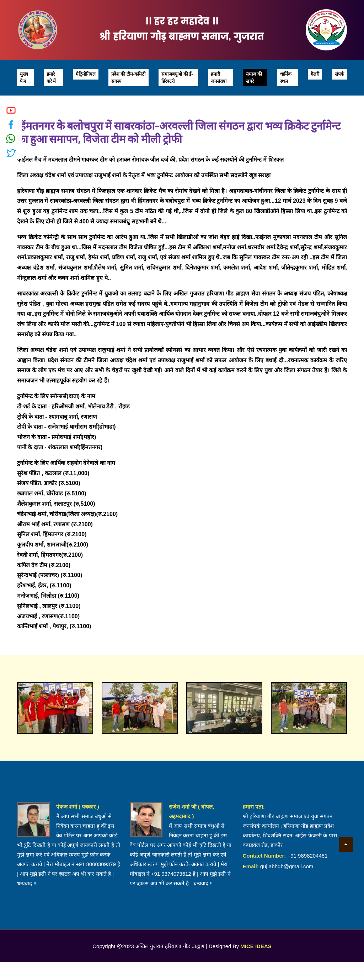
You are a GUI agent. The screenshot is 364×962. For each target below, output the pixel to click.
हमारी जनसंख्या (218, 77)
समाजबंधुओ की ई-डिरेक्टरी (177, 77)
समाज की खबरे (254, 77)
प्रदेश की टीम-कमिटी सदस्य (128, 77)
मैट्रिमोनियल (86, 74)
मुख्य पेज (24, 77)
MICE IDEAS (256, 946)
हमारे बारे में (51, 77)
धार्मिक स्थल (285, 77)
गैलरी (315, 74)
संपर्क (339, 74)
